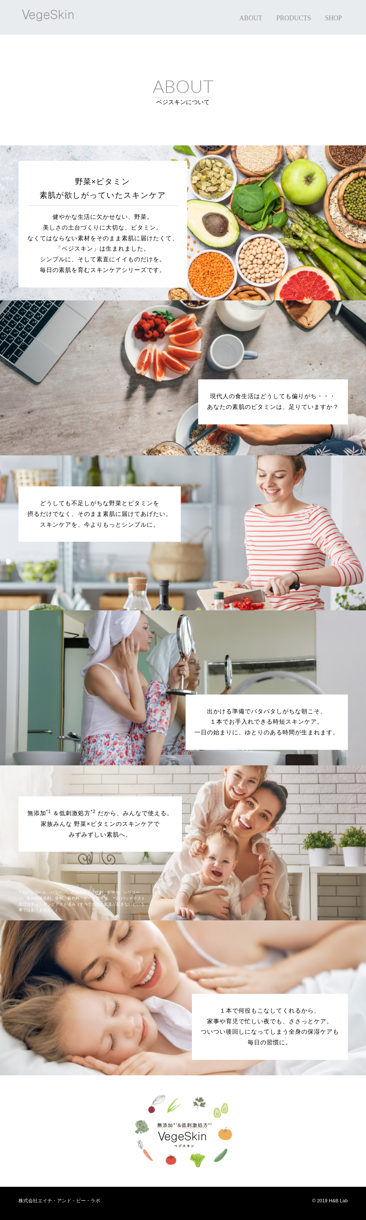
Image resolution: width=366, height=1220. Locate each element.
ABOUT (250, 18)
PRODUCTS (293, 18)
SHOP (333, 18)
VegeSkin (56, 18)
